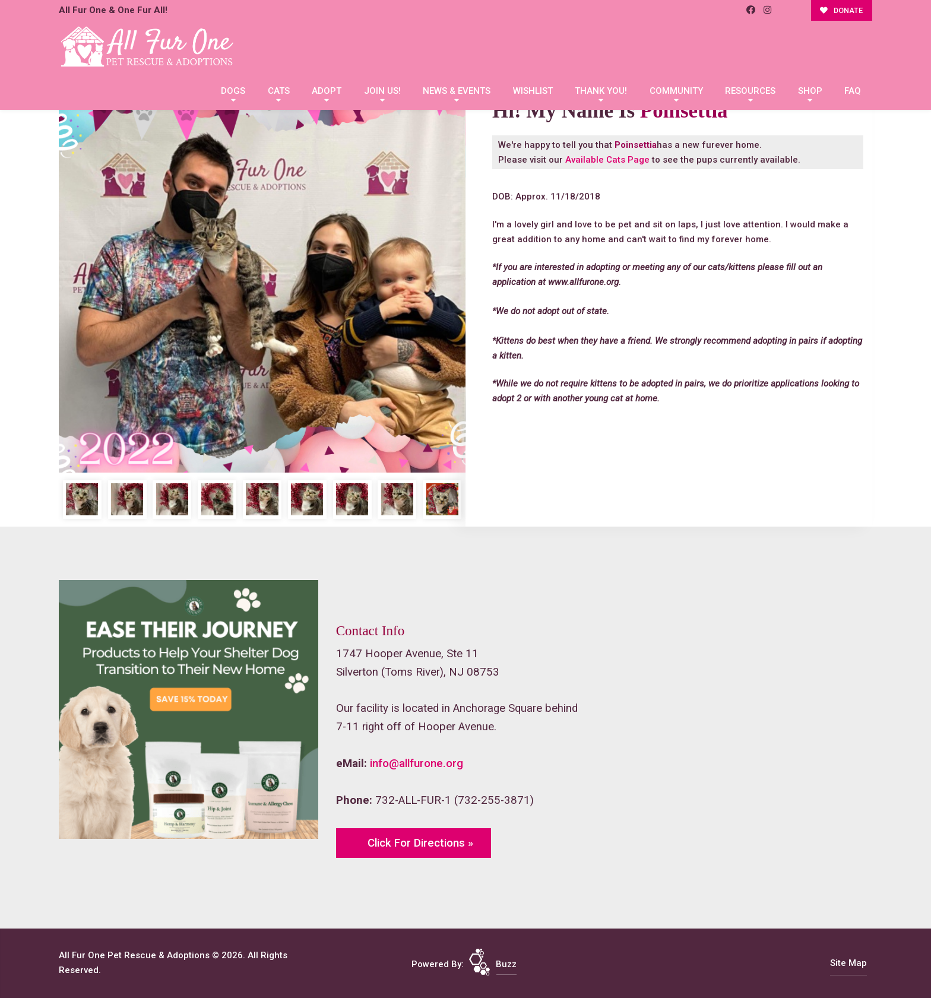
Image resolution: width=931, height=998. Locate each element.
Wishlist (533, 90)
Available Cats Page (607, 159)
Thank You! (601, 90)
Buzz (506, 964)
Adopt (326, 90)
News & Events (456, 90)
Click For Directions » (420, 843)
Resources (750, 90)
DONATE (841, 10)
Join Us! (382, 90)
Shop (810, 90)
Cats (279, 90)
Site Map (848, 963)
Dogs (233, 90)
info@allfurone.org (416, 763)
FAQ (852, 90)
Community (676, 90)
